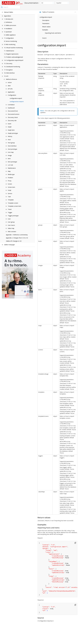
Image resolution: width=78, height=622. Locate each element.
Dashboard (11, 108)
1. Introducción (8, 19)
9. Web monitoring (9, 44)
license (47, 620)
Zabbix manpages (9, 245)
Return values (46, 27)
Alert (9, 86)
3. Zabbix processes (10, 25)
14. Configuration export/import (13, 60)
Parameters (45, 23)
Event (9, 124)
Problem (10, 178)
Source (44, 38)
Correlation (11, 105)
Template (11, 200)
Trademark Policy (72, 619)
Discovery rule (12, 120)
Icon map (11, 152)
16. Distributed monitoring (12, 66)
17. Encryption (8, 70)
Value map (11, 228)
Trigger (10, 212)
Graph (9, 127)
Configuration (12, 95)
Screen (10, 184)
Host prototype (12, 149)
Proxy (9, 181)
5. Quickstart (8, 32)
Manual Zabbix (8, 12)
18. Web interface (9, 73)
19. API (6, 76)
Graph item (11, 130)
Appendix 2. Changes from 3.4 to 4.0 (17, 238)
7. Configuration (9, 38)
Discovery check (13, 117)
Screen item (11, 187)
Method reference (11, 79)
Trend (9, 209)
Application (11, 92)
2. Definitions (8, 22)
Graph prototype (13, 133)
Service (10, 193)
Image (10, 155)
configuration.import (17, 101)
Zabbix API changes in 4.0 (13, 241)
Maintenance (12, 168)
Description (45, 20)
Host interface (12, 146)
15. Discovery (8, 63)
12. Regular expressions (11, 54)
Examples (45, 30)
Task (9, 196)
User (9, 219)
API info (10, 89)
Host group (11, 143)
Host (9, 139)
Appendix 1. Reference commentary (17, 235)
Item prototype (12, 162)
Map (9, 171)
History (10, 136)
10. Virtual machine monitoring (13, 48)
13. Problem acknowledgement (13, 57)
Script (9, 190)
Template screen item (14, 206)
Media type (11, 174)
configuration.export (16, 98)
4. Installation (8, 28)
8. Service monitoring (10, 41)
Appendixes (7, 16)
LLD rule (10, 165)
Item (9, 158)
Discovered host (13, 111)
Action (10, 82)
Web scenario (12, 231)
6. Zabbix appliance (10, 35)
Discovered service (13, 114)
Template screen (13, 203)
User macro (11, 225)
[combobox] (10, 7)
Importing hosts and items (53, 33)
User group (11, 222)
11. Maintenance (9, 51)
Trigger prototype (13, 216)
